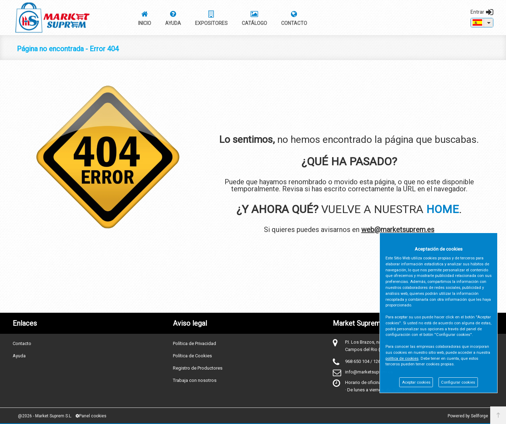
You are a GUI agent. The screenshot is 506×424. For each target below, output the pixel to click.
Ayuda (19, 355)
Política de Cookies (192, 355)
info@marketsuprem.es (369, 372)
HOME (442, 209)
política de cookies (402, 358)
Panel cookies (91, 415)
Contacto (22, 343)
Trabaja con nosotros (194, 380)
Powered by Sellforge (468, 415)
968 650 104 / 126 (363, 361)
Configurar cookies (458, 382)
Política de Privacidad (194, 343)
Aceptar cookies (416, 382)
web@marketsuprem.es (397, 229)
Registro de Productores (197, 368)
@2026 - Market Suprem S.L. (45, 415)
